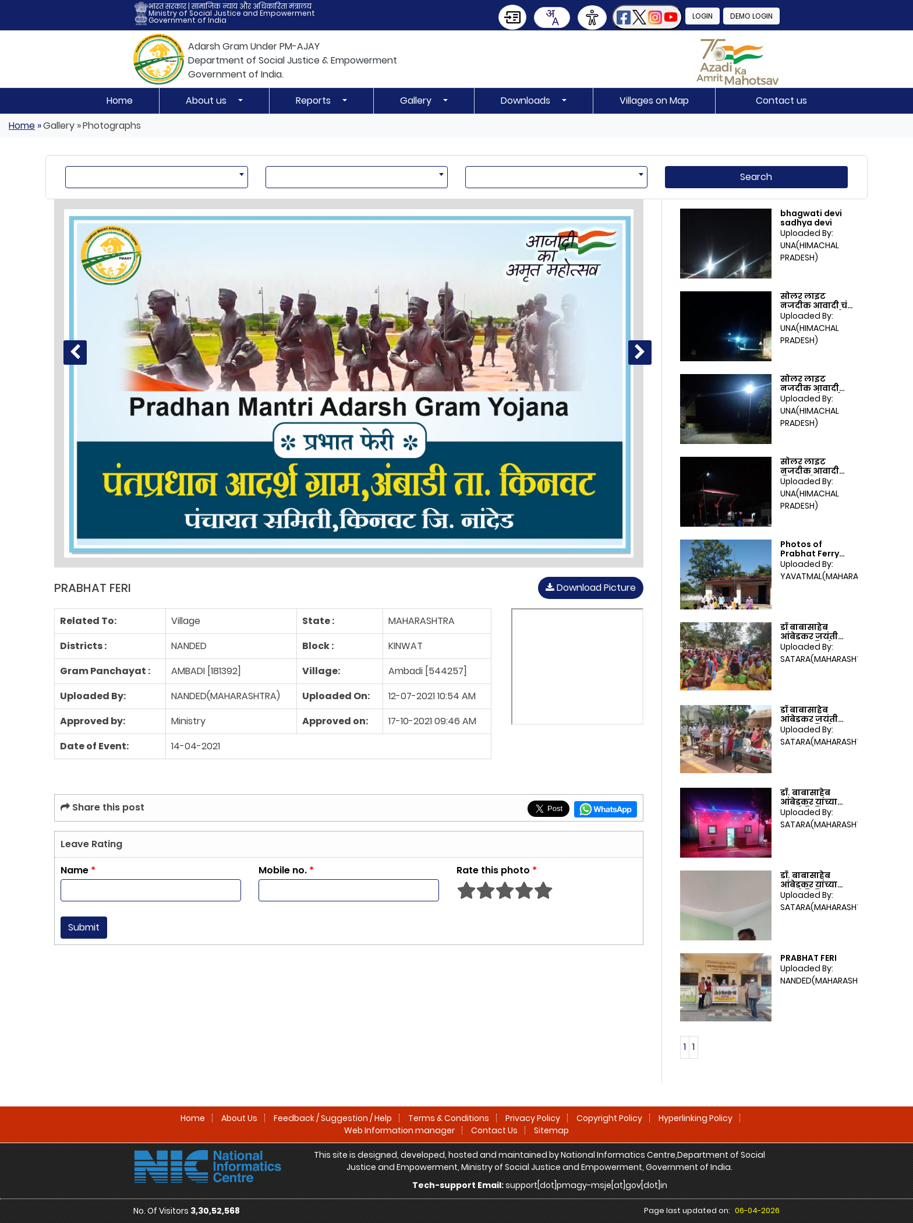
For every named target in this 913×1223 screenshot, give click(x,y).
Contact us (781, 100)
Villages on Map (654, 100)
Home (120, 100)
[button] (647, 17)
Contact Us (494, 1130)
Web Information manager (399, 1130)
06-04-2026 (757, 1210)
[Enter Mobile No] (349, 890)
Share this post (102, 807)
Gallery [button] (417, 100)
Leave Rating (91, 844)
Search (756, 177)
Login (702, 16)
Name (78, 870)
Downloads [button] (527, 100)
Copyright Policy (609, 1118)
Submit (84, 927)
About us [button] (207, 100)
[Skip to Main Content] (512, 17)
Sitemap (551, 1130)
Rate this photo (496, 870)
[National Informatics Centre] (207, 1166)
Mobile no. (286, 870)
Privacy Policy (532, 1118)
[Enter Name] (151, 890)
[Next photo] (640, 352)
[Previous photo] (75, 352)
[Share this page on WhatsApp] (605, 809)
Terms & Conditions (448, 1118)
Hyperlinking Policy (695, 1118)
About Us (239, 1118)
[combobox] (552, 17)
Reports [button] (314, 100)
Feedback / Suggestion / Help (333, 1118)
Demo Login (751, 16)
